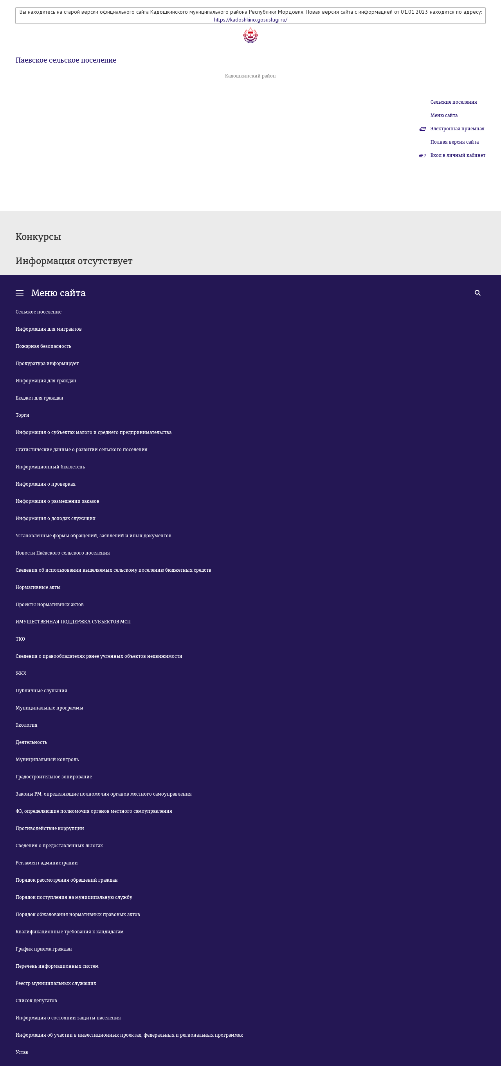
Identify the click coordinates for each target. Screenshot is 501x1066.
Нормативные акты (38, 587)
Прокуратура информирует (47, 363)
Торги (22, 415)
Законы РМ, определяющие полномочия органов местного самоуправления (104, 794)
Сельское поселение (38, 312)
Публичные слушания (41, 690)
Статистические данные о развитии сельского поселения (82, 449)
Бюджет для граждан (39, 398)
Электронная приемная (458, 128)
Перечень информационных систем (57, 966)
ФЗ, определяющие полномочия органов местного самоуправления (94, 811)
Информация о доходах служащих (56, 518)
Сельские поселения (454, 102)
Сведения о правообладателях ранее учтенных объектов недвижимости (99, 656)
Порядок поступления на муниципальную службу (74, 897)
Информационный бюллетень (50, 467)
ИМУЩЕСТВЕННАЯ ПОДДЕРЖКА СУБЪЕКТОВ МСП (73, 622)
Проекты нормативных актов (50, 604)
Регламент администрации (47, 863)
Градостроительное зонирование (54, 777)
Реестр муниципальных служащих (56, 983)
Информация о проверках (46, 484)
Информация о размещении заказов (57, 501)
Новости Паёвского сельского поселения (63, 553)
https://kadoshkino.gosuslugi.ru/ (250, 19)
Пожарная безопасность (43, 346)
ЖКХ (21, 673)
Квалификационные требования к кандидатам (70, 932)
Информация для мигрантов (49, 329)
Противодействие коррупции (50, 828)
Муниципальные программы (49, 708)
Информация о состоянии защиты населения (68, 1018)
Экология (27, 725)
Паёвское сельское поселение (66, 60)
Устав (22, 1052)
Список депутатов (36, 1000)
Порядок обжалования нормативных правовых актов (78, 914)
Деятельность (31, 742)
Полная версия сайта (455, 142)
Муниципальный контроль (47, 759)
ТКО (20, 639)
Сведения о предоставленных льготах (59, 845)
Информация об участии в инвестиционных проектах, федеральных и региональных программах (129, 1035)
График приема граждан (44, 949)
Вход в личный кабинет (458, 155)
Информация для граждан (46, 381)
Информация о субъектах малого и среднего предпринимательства (93, 432)
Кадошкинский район (250, 76)
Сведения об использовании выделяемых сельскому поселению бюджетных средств (113, 570)
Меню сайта (444, 115)
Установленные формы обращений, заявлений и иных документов (93, 535)
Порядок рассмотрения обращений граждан (67, 880)
